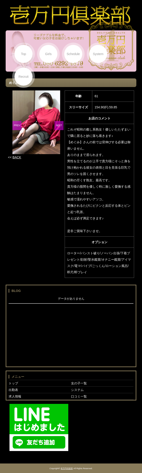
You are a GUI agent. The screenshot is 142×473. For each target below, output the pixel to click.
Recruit (23, 76)
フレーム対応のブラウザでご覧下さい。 (71, 330)
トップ (13, 383)
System (98, 54)
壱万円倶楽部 (67, 468)
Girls (48, 54)
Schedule (73, 54)
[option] (36, 122)
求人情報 (15, 396)
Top (23, 54)
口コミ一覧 (79, 396)
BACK (16, 157)
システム (77, 390)
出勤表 (13, 390)
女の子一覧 (79, 383)
